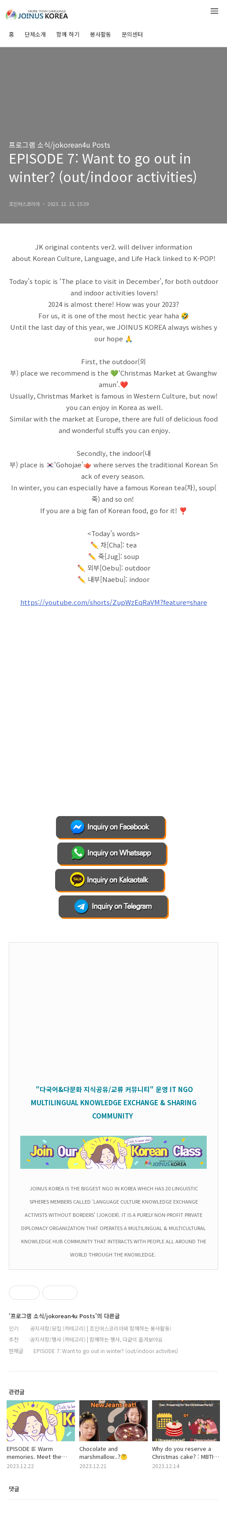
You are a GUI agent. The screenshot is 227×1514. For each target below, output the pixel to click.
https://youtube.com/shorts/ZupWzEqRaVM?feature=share (113, 602)
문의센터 (132, 34)
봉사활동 (100, 34)
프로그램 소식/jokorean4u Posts (59, 144)
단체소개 (35, 34)
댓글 (14, 1488)
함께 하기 (67, 34)
